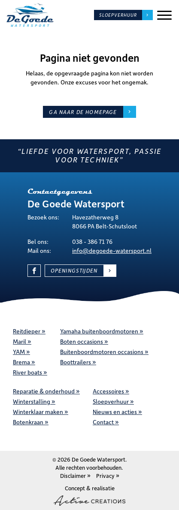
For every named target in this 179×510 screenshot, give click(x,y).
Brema (21, 362)
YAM (19, 352)
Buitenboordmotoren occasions (101, 352)
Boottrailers (75, 362)
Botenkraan (28, 422)
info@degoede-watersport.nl (112, 250)
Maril (19, 341)
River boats (27, 372)
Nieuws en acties (115, 412)
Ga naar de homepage (83, 111)
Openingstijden (74, 270)
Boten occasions (81, 341)
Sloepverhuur (118, 15)
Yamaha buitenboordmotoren (99, 331)
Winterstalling (31, 401)
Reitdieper (26, 331)
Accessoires (108, 391)
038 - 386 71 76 (92, 241)
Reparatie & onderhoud (44, 391)
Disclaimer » (75, 475)
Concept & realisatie (89, 495)
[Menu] (164, 15)
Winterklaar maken (38, 412)
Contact (103, 422)
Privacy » (107, 475)
